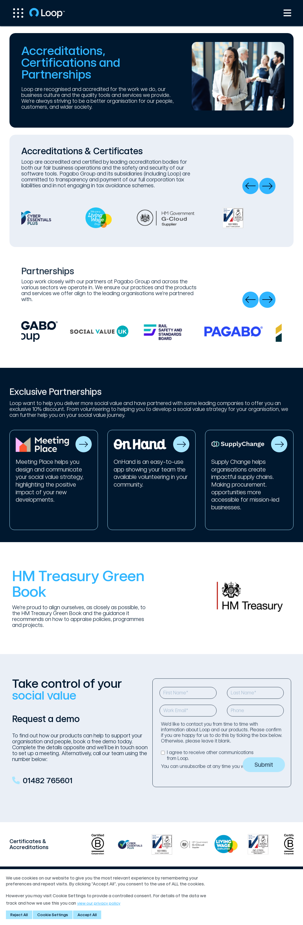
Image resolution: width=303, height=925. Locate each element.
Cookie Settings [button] (52, 915)
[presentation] (250, 186)
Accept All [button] (87, 915)
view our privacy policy (98, 903)
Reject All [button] (19, 915)
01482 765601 (47, 787)
